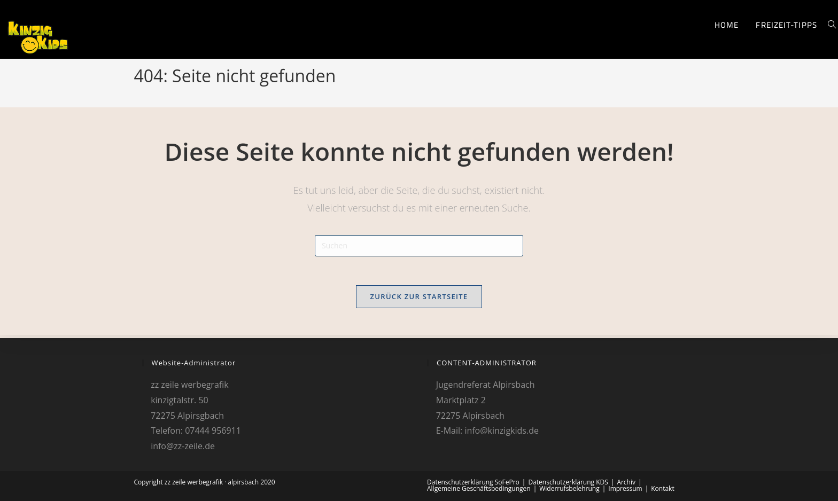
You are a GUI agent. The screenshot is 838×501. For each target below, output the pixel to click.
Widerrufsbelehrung (569, 488)
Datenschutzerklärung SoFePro (473, 482)
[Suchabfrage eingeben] (419, 245)
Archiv (626, 482)
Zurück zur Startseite (419, 299)
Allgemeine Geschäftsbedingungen (479, 488)
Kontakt (662, 488)
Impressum (625, 488)
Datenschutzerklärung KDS (568, 482)
